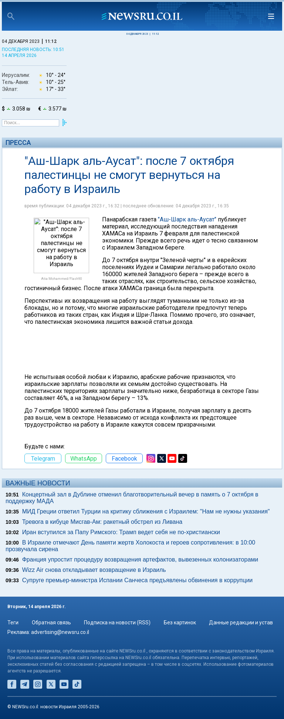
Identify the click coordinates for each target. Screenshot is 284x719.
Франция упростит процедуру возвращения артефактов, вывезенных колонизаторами (140, 559)
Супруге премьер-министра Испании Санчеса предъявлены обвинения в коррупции (137, 580)
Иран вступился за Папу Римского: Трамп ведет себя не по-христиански (121, 532)
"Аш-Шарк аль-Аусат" (187, 219)
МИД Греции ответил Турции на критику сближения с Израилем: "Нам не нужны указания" (146, 511)
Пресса (18, 142)
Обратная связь (51, 622)
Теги (12, 622)
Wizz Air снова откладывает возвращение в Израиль (94, 570)
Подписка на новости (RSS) (117, 622)
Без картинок (180, 622)
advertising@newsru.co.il (60, 632)
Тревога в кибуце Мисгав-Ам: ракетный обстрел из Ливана (102, 522)
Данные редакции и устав (241, 622)
